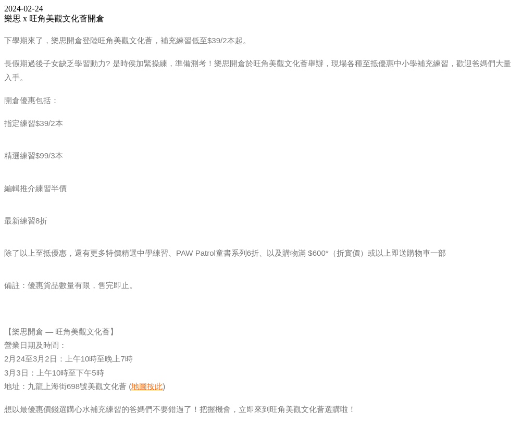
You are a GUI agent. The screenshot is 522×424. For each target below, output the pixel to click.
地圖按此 (147, 386)
